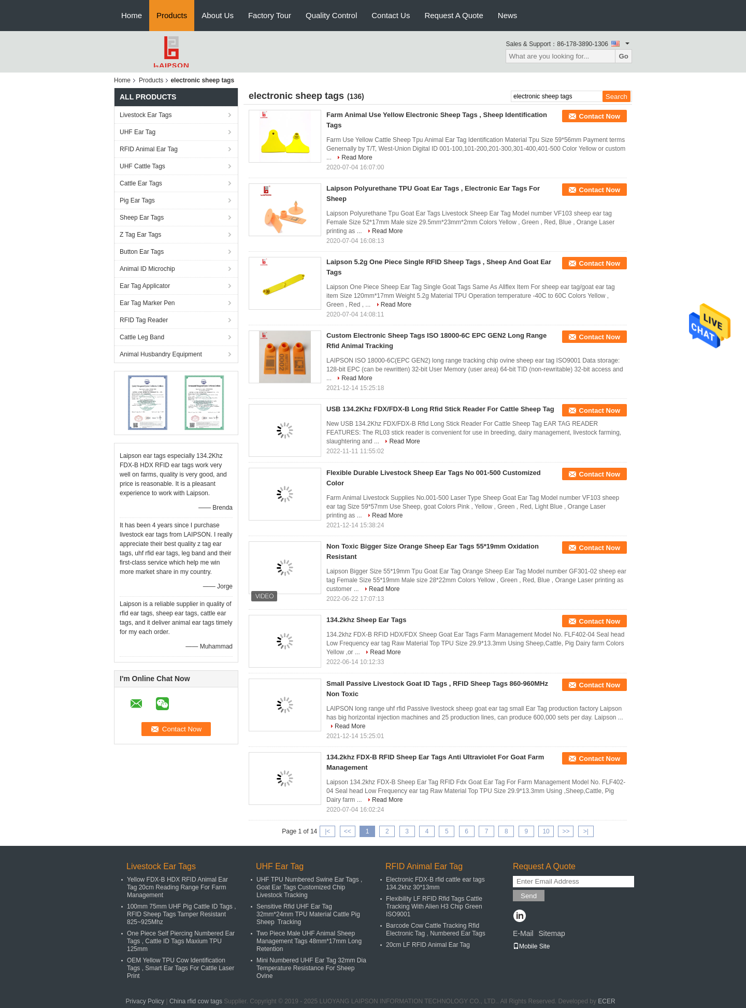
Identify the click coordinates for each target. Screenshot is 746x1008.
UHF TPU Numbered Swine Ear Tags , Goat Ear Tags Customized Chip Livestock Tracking (309, 887)
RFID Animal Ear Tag (149, 149)
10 (545, 831)
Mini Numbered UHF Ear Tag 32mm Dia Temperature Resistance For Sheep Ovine (311, 968)
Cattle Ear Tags (141, 183)
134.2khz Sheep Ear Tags (366, 620)
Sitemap (551, 933)
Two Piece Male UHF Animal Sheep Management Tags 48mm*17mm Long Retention (309, 941)
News (508, 15)
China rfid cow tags (195, 1001)
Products (171, 15)
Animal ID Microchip (147, 268)
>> (565, 831)
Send (529, 896)
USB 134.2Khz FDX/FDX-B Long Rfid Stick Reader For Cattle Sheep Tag (440, 409)
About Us (218, 15)
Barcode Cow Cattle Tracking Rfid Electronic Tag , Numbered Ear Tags (435, 929)
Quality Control (331, 15)
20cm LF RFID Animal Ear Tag (428, 944)
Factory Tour (269, 15)
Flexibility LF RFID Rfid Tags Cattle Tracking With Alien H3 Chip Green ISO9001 (434, 906)
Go (623, 56)
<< (347, 831)
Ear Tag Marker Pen (147, 303)
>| (586, 831)
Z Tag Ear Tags (140, 234)
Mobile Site (531, 946)
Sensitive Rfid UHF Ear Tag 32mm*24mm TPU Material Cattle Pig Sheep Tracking (308, 914)
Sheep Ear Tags (142, 217)
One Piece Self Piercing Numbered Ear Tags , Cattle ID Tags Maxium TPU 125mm (181, 941)
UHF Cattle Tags (142, 166)
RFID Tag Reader (144, 320)
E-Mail (523, 933)
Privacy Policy (144, 1001)
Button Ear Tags (142, 251)
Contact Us (390, 15)
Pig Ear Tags (137, 200)
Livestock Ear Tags (146, 115)
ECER (606, 1001)
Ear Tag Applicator (145, 286)
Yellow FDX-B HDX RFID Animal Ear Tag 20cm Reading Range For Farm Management (177, 887)
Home (131, 15)
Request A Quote (453, 15)
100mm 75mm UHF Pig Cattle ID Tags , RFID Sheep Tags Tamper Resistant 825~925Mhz (181, 914)
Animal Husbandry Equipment (161, 354)
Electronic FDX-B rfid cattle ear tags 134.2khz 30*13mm (435, 883)
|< (327, 831)
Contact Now (599, 116)
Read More (356, 157)
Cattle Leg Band (142, 337)
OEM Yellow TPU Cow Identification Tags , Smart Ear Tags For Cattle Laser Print (180, 968)
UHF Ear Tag (137, 132)
